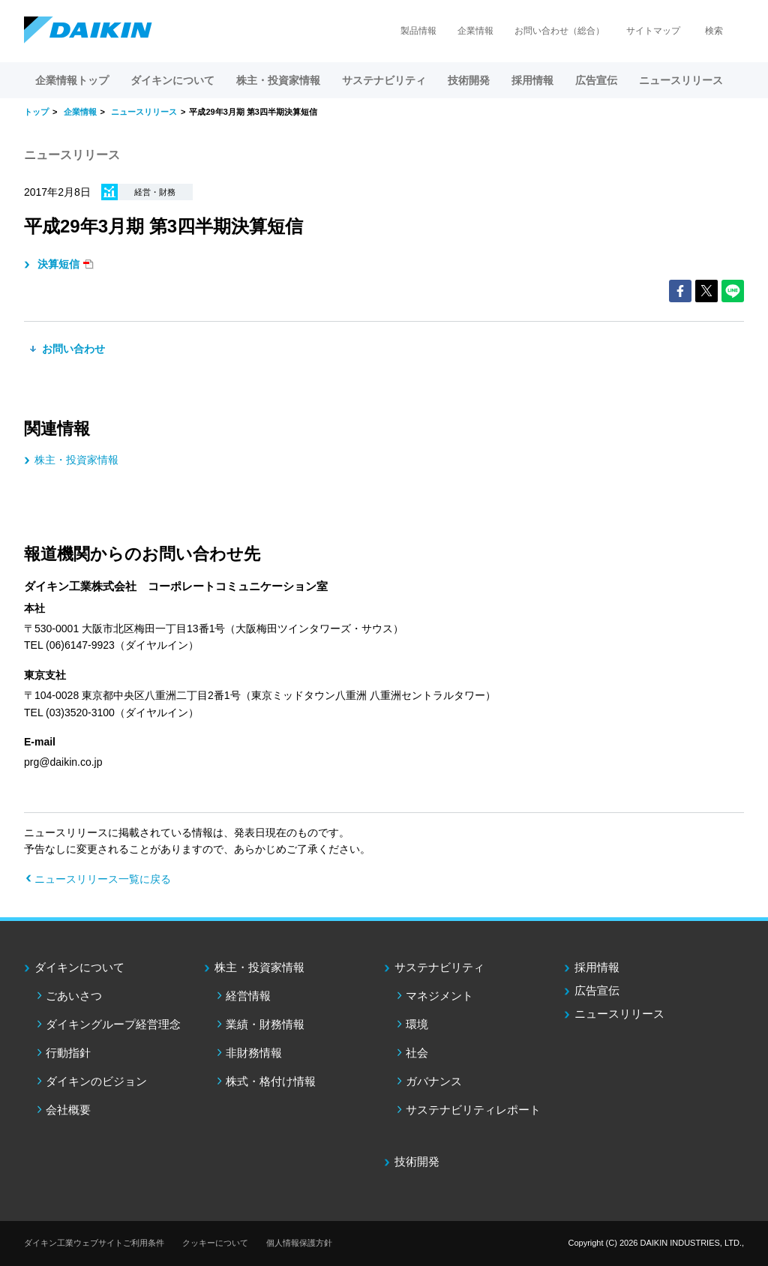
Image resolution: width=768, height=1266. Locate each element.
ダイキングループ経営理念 (113, 1024)
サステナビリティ (439, 967)
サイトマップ (653, 31)
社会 (417, 1052)
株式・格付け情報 (271, 1081)
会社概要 (68, 1109)
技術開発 (469, 80)
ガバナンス (434, 1081)
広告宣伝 (597, 990)
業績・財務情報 (265, 1024)
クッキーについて (215, 1242)
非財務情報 (254, 1052)
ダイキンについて (79, 967)
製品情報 (418, 31)
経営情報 (248, 995)
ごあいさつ (74, 995)
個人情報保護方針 (299, 1242)
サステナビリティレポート (473, 1109)
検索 (714, 31)
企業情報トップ (72, 80)
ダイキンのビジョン (96, 1081)
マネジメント (439, 995)
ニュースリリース (681, 80)
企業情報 (476, 31)
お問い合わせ (72, 349)
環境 (417, 1024)
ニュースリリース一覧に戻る (102, 879)
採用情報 (533, 80)
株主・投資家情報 (76, 460)
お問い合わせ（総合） (559, 31)
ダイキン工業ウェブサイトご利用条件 (94, 1242)
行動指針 (68, 1052)
